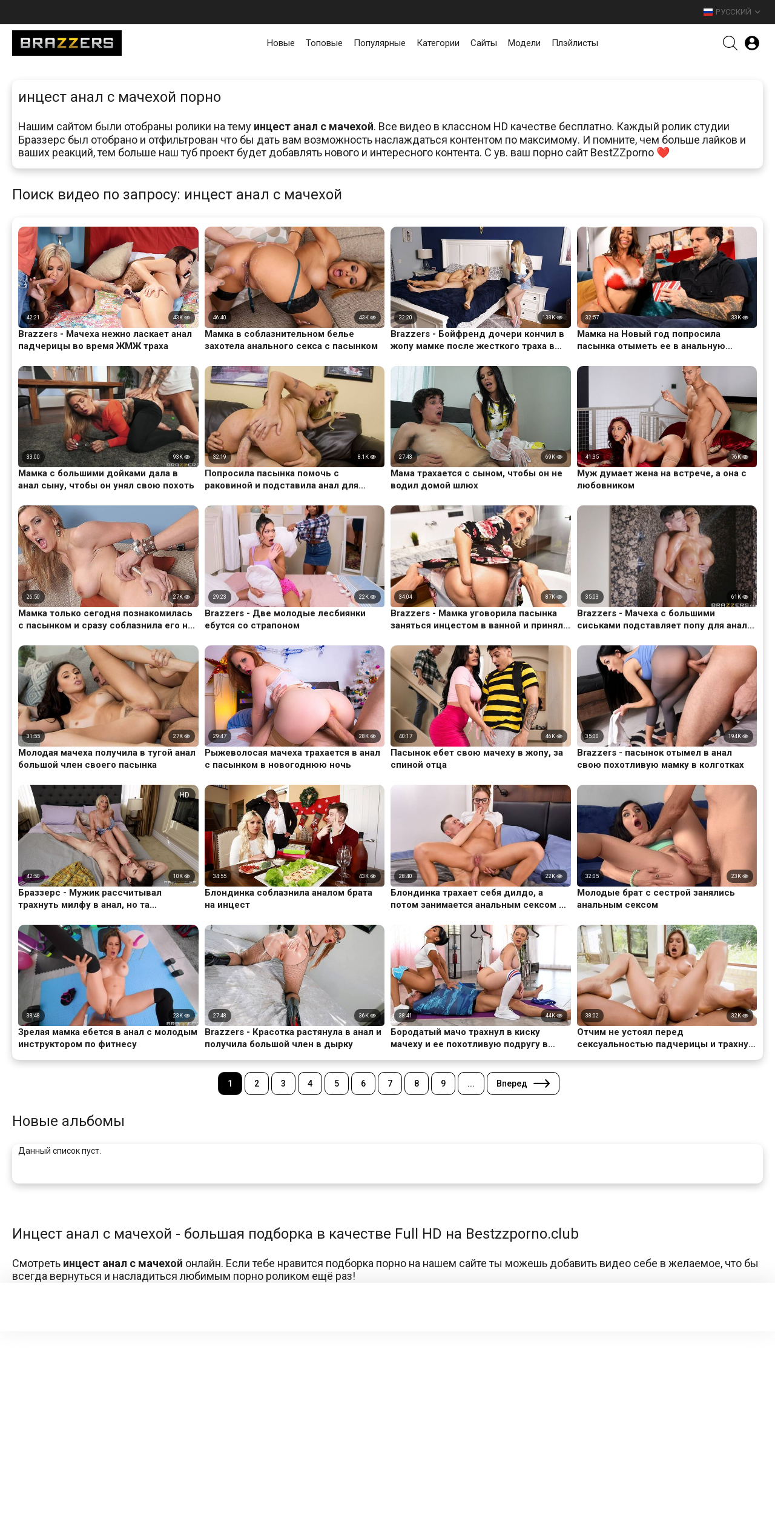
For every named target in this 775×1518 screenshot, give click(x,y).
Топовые (324, 43)
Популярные (380, 43)
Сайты (483, 43)
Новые (281, 43)
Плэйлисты (575, 43)
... (471, 1083)
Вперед (511, 1083)
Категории (438, 43)
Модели (524, 43)
